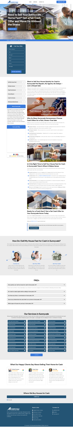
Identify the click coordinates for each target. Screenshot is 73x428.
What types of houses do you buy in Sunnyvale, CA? (36, 304)
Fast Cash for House (37, 415)
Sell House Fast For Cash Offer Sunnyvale (17, 40)
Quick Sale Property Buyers (13, 322)
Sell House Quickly (52, 322)
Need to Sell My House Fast (13, 351)
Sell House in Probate (32, 335)
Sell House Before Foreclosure (33, 342)
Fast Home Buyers (52, 325)
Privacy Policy (35, 419)
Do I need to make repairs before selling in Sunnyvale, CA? (36, 292)
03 (53, 252)
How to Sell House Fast (53, 342)
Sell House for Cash (12, 335)
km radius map (16, 141)
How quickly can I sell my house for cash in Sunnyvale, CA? (36, 286)
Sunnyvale (10, 401)
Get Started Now (34, 228)
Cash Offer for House (32, 345)
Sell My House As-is (12, 338)
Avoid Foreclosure (11, 342)
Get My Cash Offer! (16, 72)
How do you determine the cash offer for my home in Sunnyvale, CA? (36, 300)
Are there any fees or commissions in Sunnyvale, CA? (36, 296)
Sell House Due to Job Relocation (55, 335)
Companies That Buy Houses (54, 348)
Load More (37, 356)
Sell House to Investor (37, 413)
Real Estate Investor (32, 348)
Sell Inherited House (12, 345)
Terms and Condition (37, 421)
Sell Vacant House (52, 338)
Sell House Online (52, 351)
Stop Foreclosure (31, 338)
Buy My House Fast (31, 325)
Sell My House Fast (11, 325)
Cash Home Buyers (11, 329)
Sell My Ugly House (52, 345)
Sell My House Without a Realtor (34, 322)
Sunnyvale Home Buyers (36, 426)
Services (35, 1)
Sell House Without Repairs (53, 332)
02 (33, 252)
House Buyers (30, 351)
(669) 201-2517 (61, 2)
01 (13, 252)
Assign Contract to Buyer (38, 411)
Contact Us (41, 1)
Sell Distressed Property (32, 329)
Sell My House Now (11, 348)
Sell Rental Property (52, 329)
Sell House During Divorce (33, 332)
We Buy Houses (11, 332)
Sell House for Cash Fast (37, 417)
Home (30, 1)
